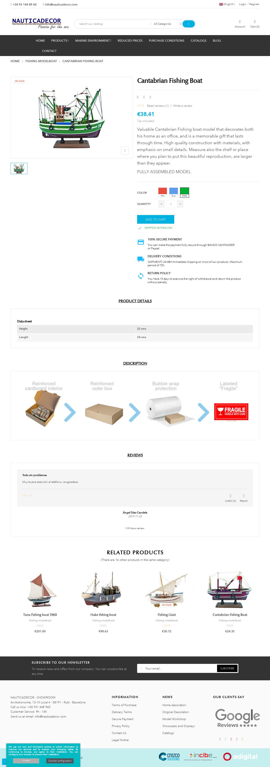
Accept (26, 760)
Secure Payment (122, 719)
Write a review (182, 106)
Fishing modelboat (40, 620)
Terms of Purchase (124, 705)
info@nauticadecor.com (61, 4)
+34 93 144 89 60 (24, 4)
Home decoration (174, 705)
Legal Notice (120, 740)
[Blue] (173, 193)
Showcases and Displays (178, 726)
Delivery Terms (122, 712)
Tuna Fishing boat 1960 (40, 615)
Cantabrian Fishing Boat (230, 615)
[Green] (184, 193)
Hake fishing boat (103, 615)
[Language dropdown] (227, 4)
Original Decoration (175, 712)
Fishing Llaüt (167, 615)
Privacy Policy (121, 726)
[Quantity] (171, 204)
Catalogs (168, 733)
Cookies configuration (60, 760)
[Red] (162, 193)
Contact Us (119, 733)
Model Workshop (174, 719)
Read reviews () (158, 106)
